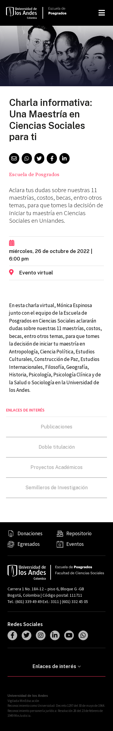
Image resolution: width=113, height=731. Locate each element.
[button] (14, 158)
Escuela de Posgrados (34, 174)
